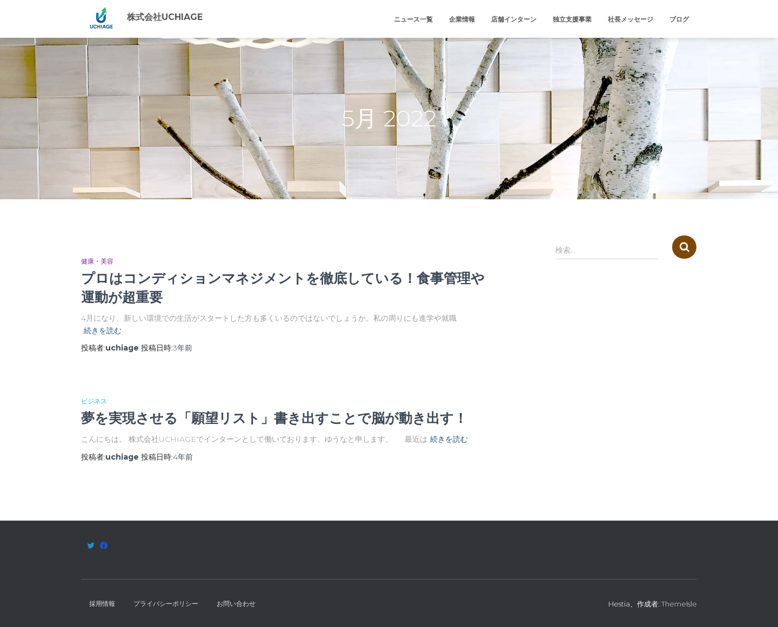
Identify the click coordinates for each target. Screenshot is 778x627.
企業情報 (462, 19)
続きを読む (103, 330)
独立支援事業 (572, 19)
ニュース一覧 (413, 19)
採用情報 (102, 603)
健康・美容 (97, 261)
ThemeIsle (679, 603)
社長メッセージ (630, 19)
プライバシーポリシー (165, 603)
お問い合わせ (236, 603)
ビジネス (94, 401)
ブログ (679, 19)
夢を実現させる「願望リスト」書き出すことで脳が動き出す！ (274, 418)
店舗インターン (513, 19)
